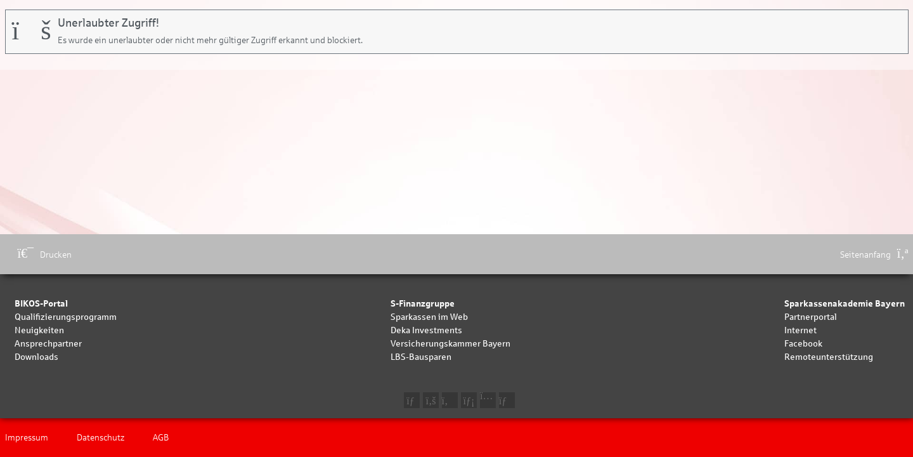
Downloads (36, 357)
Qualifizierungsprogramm (66, 317)
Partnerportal (810, 317)
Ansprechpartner (48, 343)
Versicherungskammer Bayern (450, 343)
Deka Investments (426, 330)
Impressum (26, 437)
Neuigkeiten (39, 330)
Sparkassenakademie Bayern (844, 303)
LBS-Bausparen (421, 357)
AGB (161, 437)
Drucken (45, 255)
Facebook (803, 343)
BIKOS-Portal (41, 303)
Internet (800, 330)
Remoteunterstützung (828, 357)
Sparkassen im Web (429, 317)
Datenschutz (100, 437)
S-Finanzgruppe (423, 303)
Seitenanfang (874, 255)
